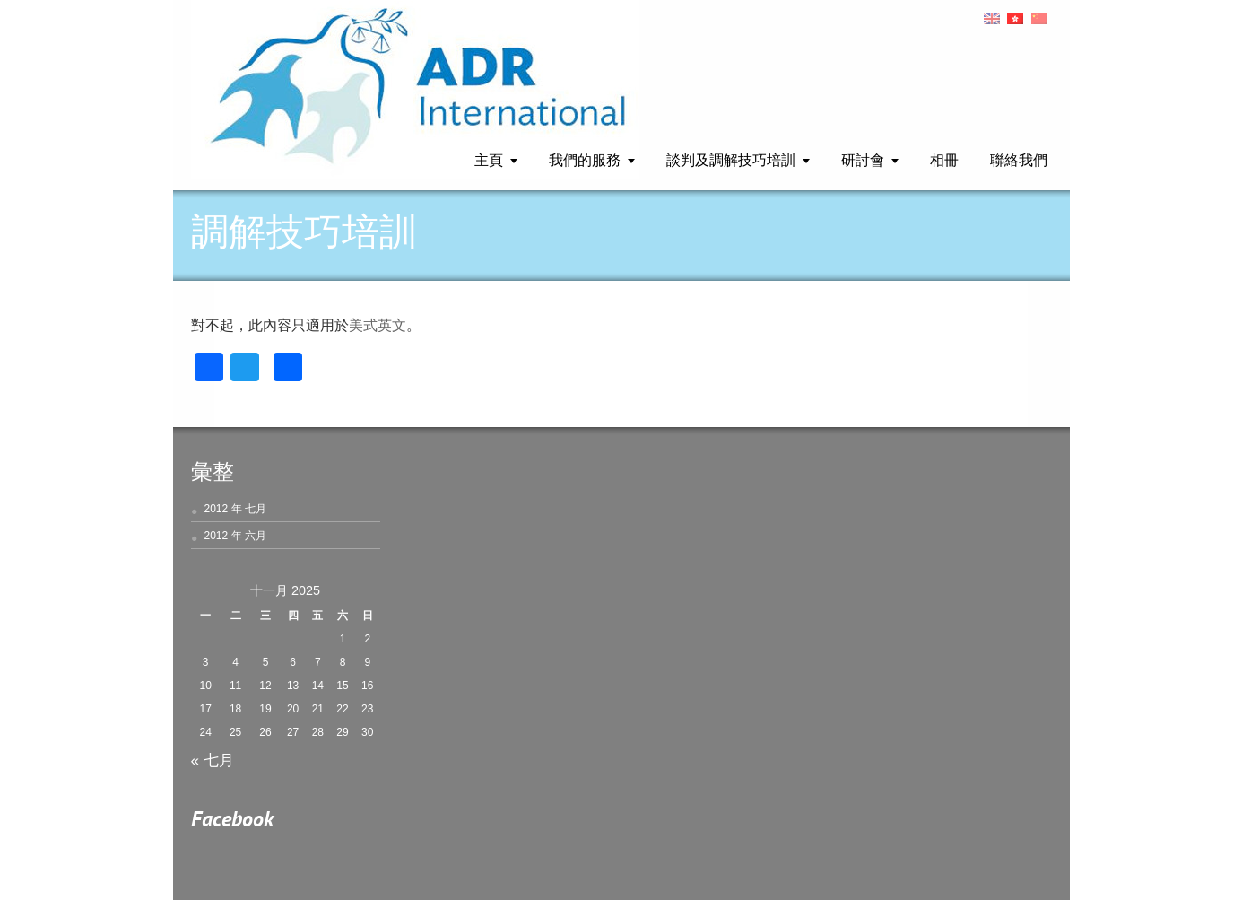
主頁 (488, 161)
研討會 (862, 161)
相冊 (944, 161)
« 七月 (212, 760)
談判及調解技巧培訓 (730, 161)
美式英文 (377, 325)
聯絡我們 (1018, 161)
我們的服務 (585, 161)
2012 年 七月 (235, 508)
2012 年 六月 (235, 535)
